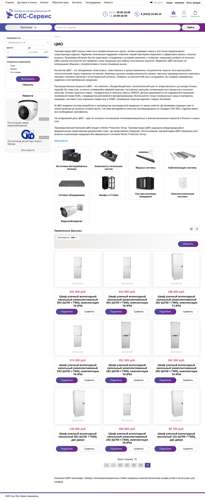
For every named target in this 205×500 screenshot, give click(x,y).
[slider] (78, 283)
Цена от (10, 48)
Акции (169, 2)
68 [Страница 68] (134, 465)
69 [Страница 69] (141, 465)
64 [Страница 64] (120, 465)
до (29, 48)
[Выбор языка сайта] (158, 2)
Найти (190, 27)
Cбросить (188, 244)
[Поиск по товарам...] (117, 27)
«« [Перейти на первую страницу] (106, 465)
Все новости (27, 150)
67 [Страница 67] (127, 465)
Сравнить (89, 311)
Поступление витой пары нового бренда (25, 142)
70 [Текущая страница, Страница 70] (147, 465)
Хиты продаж (193, 2)
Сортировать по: (14, 38)
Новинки (179, 2)
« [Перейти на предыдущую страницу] (113, 465)
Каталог (28, 27)
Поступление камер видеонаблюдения (18, 124)
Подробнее (67, 311)
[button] (76, 238)
